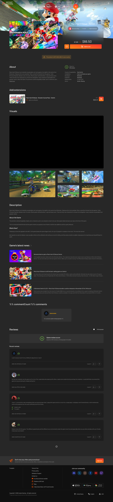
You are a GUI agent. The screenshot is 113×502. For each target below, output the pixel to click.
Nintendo (79, 75)
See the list (80, 72)
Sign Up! (99, 460)
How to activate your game (84, 74)
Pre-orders (49, 2)
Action (79, 81)
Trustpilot (11, 468)
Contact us (34, 476)
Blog (63, 2)
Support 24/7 (70, 2)
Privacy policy (35, 471)
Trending (42, 2)
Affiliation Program (36, 473)
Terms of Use (35, 468)
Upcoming (57, 2)
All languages (98, 329)
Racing (83, 81)
